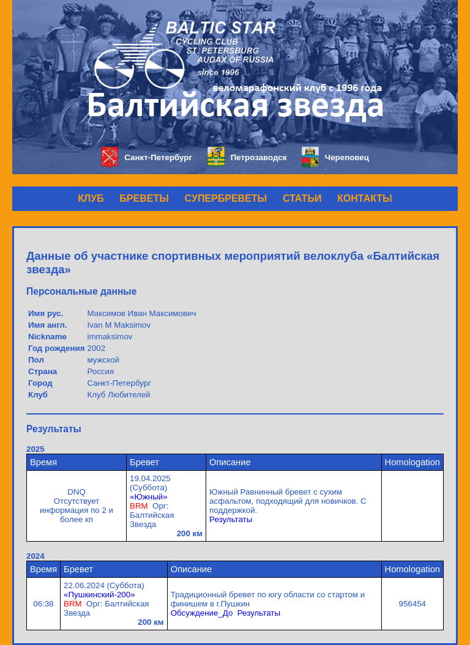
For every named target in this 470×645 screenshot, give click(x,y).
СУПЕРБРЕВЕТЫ (226, 198)
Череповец (335, 157)
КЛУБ (90, 198)
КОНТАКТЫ (364, 198)
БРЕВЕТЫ (144, 198)
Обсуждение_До (202, 612)
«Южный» (149, 496)
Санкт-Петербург (146, 157)
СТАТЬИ (302, 198)
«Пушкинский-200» (99, 594)
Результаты (230, 519)
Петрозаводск (246, 157)
